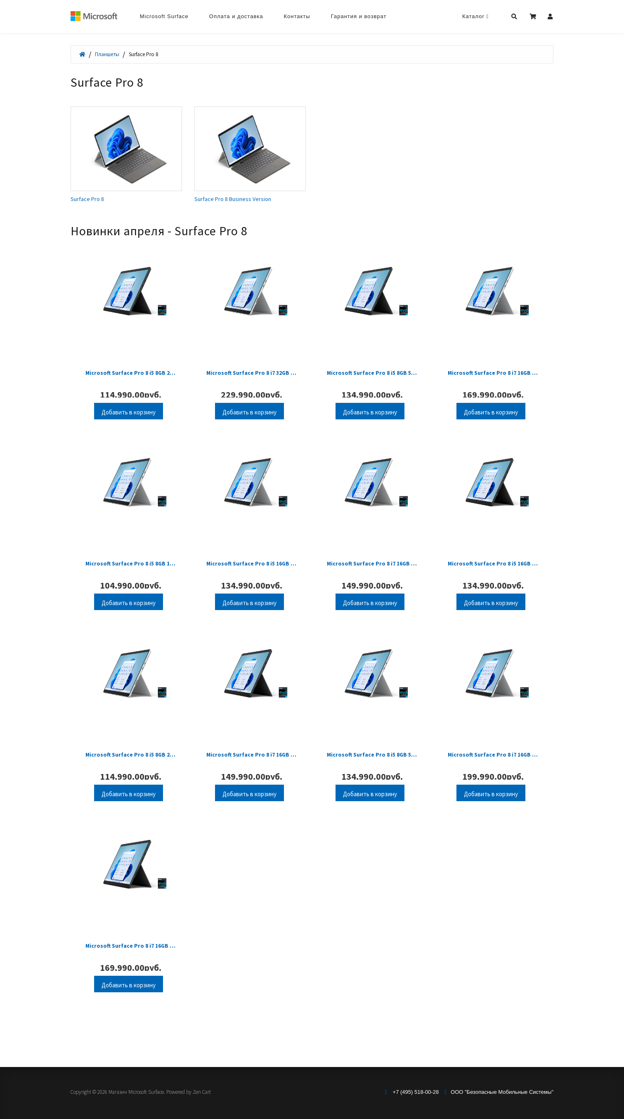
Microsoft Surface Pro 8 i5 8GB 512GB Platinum (372, 780)
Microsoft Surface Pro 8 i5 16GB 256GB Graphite (493, 580)
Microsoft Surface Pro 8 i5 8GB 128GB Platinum (130, 580)
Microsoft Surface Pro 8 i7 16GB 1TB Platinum (493, 780)
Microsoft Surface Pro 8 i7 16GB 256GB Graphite (251, 780)
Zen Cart (202, 1091)
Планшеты (107, 54)
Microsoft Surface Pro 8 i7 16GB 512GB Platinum (493, 382)
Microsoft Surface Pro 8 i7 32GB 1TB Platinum (251, 382)
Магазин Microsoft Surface (136, 1091)
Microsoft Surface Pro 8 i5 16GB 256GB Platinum (251, 580)
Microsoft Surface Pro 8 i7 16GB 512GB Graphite (130, 979)
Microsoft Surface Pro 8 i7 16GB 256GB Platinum (372, 580)
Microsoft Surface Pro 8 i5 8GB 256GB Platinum (130, 780)
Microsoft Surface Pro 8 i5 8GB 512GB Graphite (372, 382)
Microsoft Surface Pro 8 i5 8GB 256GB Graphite (130, 382)
